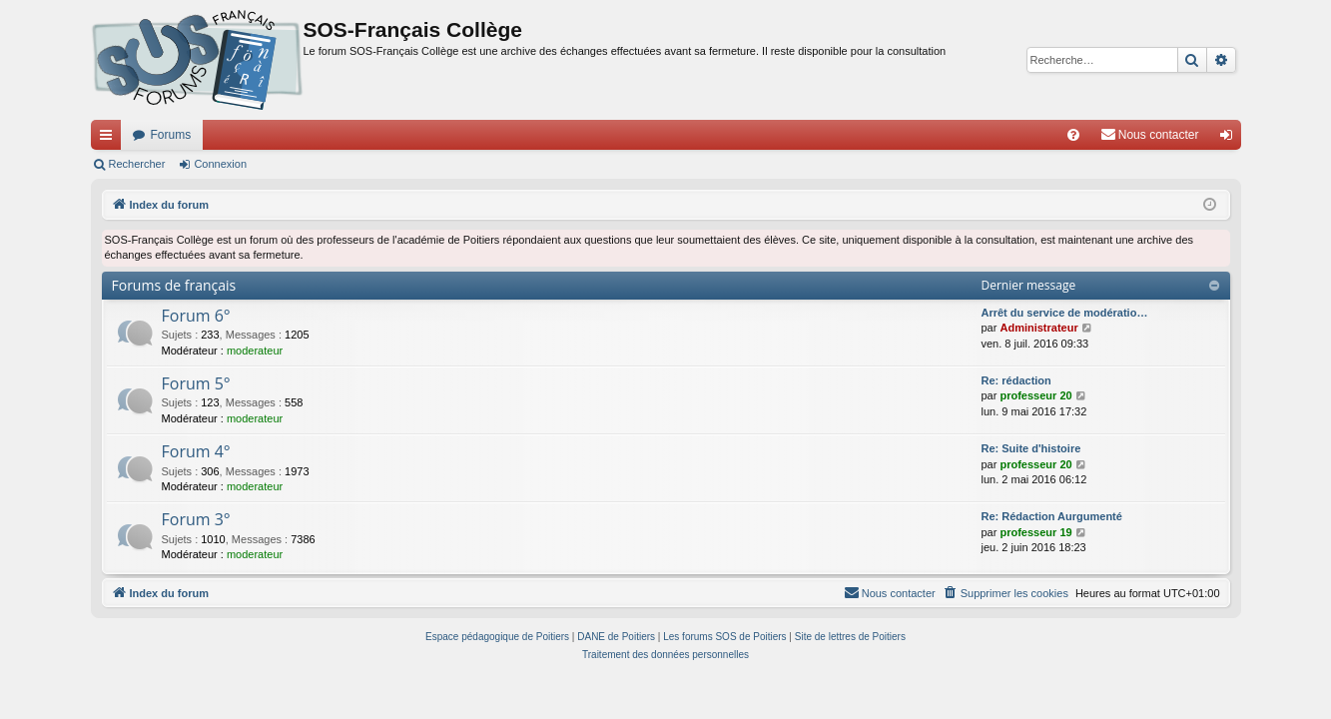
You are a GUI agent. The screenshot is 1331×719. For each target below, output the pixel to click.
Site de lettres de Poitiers (850, 636)
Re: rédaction (1016, 380)
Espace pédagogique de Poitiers (497, 636)
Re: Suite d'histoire (1031, 448)
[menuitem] (1073, 135)
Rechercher (137, 164)
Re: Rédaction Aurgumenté (1052, 516)
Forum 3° (196, 519)
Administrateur (1038, 328)
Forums (171, 135)
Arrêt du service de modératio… (1065, 313)
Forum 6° (196, 316)
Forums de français (174, 285)
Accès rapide (110, 139)
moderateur (255, 351)
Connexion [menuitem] (1229, 139)
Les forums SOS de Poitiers (724, 636)
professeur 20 (1035, 395)
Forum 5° (196, 383)
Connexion (220, 164)
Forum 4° (196, 451)
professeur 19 (1035, 532)
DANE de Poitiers (616, 636)
